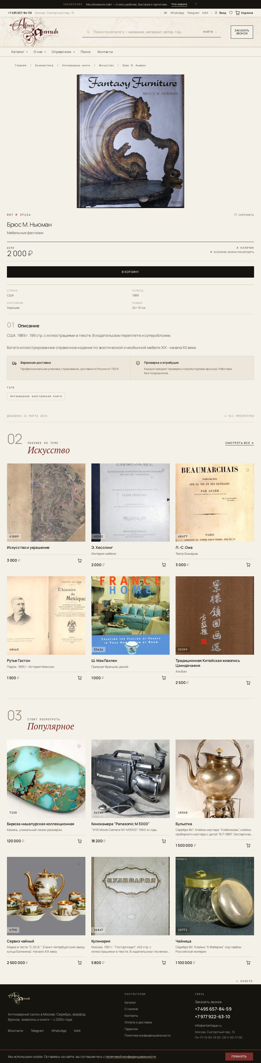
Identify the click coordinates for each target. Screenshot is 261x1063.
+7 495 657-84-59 (20, 13)
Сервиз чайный (20, 941)
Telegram (193, 13)
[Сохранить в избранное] (244, 215)
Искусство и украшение (28, 547)
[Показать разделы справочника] (75, 52)
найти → (210, 32)
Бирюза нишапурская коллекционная (40, 823)
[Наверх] (244, 981)
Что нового (179, 4)
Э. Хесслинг (102, 547)
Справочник (62, 51)
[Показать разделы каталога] (28, 52)
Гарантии (131, 1029)
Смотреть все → (239, 443)
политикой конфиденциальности (131, 1056)
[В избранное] (79, 469)
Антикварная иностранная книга (36, 396)
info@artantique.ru (208, 1025)
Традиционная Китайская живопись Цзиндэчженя (208, 663)
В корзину (130, 272)
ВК (165, 13)
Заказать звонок (242, 31)
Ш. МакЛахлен (104, 660)
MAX (205, 13)
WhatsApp (177, 13)
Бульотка (184, 823)
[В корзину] (79, 560)
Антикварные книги (76, 65)
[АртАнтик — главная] (40, 32)
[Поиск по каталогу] (147, 31)
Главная (20, 65)
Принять (239, 1056)
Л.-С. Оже (184, 547)
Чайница (183, 941)
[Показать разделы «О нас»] (46, 52)
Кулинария (100, 941)
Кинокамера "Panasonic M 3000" (120, 823)
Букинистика (44, 65)
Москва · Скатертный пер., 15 (54, 13)
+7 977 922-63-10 (212, 1016)
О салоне (131, 1009)
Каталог (18, 51)
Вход (220, 13)
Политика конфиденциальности (148, 1035)
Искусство (106, 65)
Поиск (86, 51)
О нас (38, 51)
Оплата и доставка (138, 1022)
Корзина (244, 13)
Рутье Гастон (18, 660)
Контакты (105, 51)
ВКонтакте (15, 1031)
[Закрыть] (196, 4)
